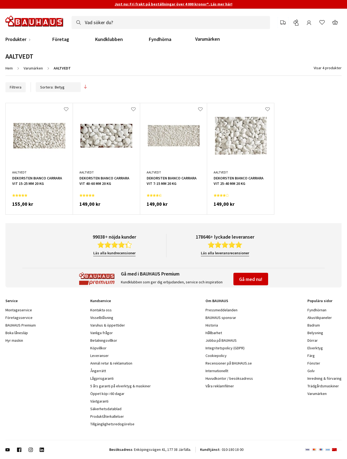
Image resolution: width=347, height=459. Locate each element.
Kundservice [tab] (100, 300)
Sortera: (58, 87)
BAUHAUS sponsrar (220, 317)
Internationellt (216, 370)
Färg (311, 355)
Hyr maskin (14, 340)
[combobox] (171, 22)
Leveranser (99, 355)
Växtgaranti (99, 401)
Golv (311, 370)
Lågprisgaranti (102, 378)
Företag (60, 39)
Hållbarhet (213, 332)
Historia (211, 325)
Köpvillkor (98, 348)
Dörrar (312, 340)
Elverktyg (315, 348)
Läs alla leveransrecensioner (225, 253)
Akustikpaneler (319, 317)
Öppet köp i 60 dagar (107, 393)
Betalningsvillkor (103, 340)
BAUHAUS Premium (20, 325)
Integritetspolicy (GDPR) (225, 348)
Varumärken (207, 39)
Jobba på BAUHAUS (221, 340)
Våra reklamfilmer (219, 386)
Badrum (313, 325)
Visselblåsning (101, 317)
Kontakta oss (101, 310)
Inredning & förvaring (324, 378)
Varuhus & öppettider (107, 325)
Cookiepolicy (216, 355)
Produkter (15, 39)
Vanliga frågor (101, 332)
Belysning (315, 332)
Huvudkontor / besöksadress (229, 378)
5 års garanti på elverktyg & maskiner (120, 386)
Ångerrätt (98, 370)
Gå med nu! (250, 279)
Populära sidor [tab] (319, 300)
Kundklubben (109, 39)
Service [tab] (11, 300)
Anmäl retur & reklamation (111, 363)
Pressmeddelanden (221, 310)
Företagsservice (19, 317)
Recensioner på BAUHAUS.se (228, 363)
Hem (9, 68)
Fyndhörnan (316, 310)
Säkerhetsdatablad (105, 408)
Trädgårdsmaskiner (323, 386)
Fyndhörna (160, 39)
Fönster (313, 363)
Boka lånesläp (16, 332)
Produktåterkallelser (107, 416)
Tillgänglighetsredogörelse (112, 424)
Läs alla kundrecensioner (114, 253)
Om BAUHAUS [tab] (216, 300)
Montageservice (18, 310)
